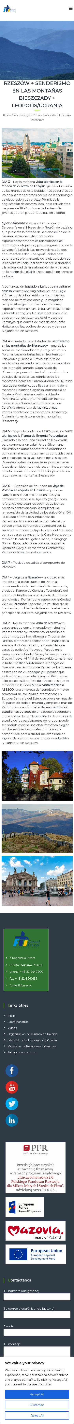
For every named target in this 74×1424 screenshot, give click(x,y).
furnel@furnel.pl (20, 985)
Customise (37, 1405)
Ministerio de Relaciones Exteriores (31, 1046)
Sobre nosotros (17, 1022)
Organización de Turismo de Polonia (32, 1034)
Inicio (11, 1016)
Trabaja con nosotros (21, 1052)
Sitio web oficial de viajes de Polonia (32, 1040)
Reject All (37, 1415)
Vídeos (12, 1028)
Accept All (37, 1394)
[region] (37, 1390)
